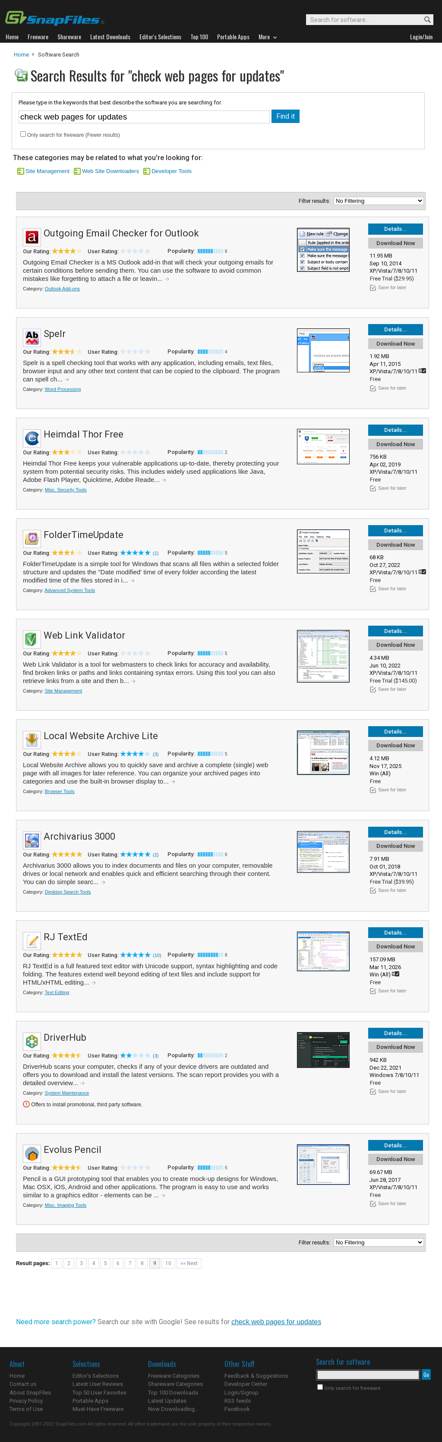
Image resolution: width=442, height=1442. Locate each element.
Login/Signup (241, 1392)
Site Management (47, 171)
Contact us (22, 1384)
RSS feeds (237, 1401)
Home (21, 54)
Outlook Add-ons (62, 288)
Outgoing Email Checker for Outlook (121, 233)
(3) (155, 754)
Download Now (395, 243)
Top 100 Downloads (173, 1392)
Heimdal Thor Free (83, 434)
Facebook (237, 1409)
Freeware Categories (173, 1376)
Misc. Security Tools (66, 489)
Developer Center (245, 1384)
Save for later (392, 287)
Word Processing (63, 389)
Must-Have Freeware (98, 1409)
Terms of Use (26, 1409)
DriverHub (65, 1037)
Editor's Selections (96, 1376)
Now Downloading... (173, 1409)
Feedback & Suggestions (256, 1376)
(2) (155, 854)
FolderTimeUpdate (83, 534)
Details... (395, 229)
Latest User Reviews (98, 1384)
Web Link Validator (84, 635)
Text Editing (57, 992)
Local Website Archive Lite (101, 735)
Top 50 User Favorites (99, 1392)
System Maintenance (67, 1093)
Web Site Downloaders (110, 171)
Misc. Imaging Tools (65, 1205)
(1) (155, 553)
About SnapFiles (30, 1392)
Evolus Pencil (72, 1149)
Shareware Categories (175, 1384)
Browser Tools (60, 791)
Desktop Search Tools (68, 891)
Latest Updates (167, 1401)
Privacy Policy (26, 1401)
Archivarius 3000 (79, 836)
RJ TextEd (66, 937)
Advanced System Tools (69, 590)
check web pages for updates (276, 1322)
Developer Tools (172, 171)
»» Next (189, 1263)
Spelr (55, 333)
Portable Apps (90, 1401)
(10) (157, 955)
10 (168, 1263)
